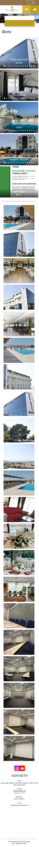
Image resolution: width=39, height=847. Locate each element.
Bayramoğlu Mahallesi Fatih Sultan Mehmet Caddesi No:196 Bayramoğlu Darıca (19, 784)
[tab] (4, 66)
